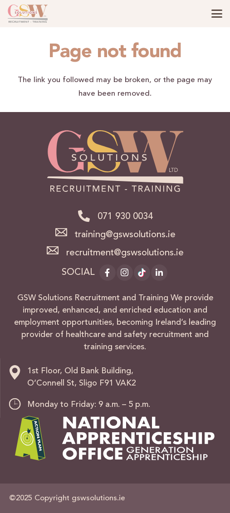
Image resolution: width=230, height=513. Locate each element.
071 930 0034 (125, 216)
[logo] (28, 14)
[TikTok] (142, 272)
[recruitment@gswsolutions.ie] (56, 250)
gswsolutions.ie (98, 498)
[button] (216, 13)
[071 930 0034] (87, 216)
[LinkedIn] (159, 272)
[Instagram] (125, 272)
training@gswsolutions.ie (125, 234)
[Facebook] (107, 272)
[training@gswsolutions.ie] (64, 232)
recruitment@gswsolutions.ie (125, 253)
